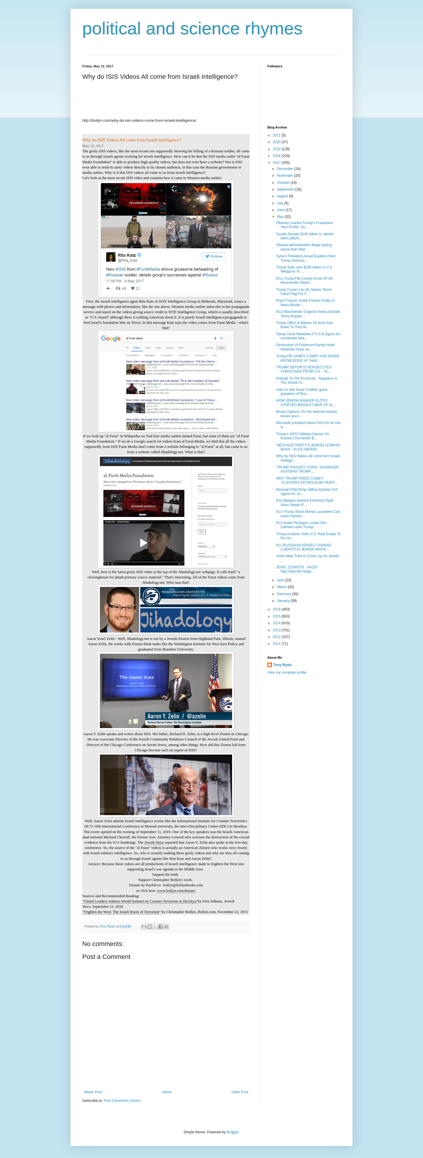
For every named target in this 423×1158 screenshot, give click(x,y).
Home (167, 1092)
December (285, 169)
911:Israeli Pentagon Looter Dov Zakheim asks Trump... (301, 525)
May (281, 217)
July (280, 203)
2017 (277, 163)
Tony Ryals (282, 665)
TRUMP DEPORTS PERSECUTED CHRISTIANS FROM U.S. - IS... (304, 369)
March (282, 587)
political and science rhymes (192, 28)
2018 (277, 156)
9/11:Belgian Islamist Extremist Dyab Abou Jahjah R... (304, 502)
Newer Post (93, 1092)
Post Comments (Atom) (122, 1101)
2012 (277, 637)
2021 (277, 135)
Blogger (232, 1132)
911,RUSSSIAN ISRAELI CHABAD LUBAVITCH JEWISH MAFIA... (303, 547)
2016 (277, 609)
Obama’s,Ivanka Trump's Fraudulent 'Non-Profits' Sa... (304, 225)
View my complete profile (286, 672)
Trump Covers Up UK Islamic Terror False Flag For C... (304, 292)
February (284, 594)
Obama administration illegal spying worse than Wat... (304, 247)
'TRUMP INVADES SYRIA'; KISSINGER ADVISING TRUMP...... (307, 469)
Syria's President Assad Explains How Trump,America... (305, 258)
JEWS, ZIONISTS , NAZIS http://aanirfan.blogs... (297, 569)
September (286, 189)
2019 (277, 149)
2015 (277, 616)
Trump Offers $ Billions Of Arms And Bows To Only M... (304, 325)
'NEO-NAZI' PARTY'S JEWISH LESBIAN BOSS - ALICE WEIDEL (308, 447)
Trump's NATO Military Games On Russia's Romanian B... (302, 436)
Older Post (239, 1092)
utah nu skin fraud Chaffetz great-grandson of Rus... (302, 392)
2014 (277, 623)
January (284, 601)
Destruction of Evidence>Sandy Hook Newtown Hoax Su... (305, 347)
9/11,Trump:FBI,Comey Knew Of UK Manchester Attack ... (304, 280)
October (284, 183)
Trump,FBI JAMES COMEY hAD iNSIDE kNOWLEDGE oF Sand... (308, 358)
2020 (277, 142)
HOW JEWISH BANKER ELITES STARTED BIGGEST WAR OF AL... (306, 402)
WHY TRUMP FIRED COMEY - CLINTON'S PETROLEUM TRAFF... (307, 480)
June (281, 210)
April (281, 580)
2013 (277, 630)
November (285, 175)
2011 (277, 644)
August (283, 196)
